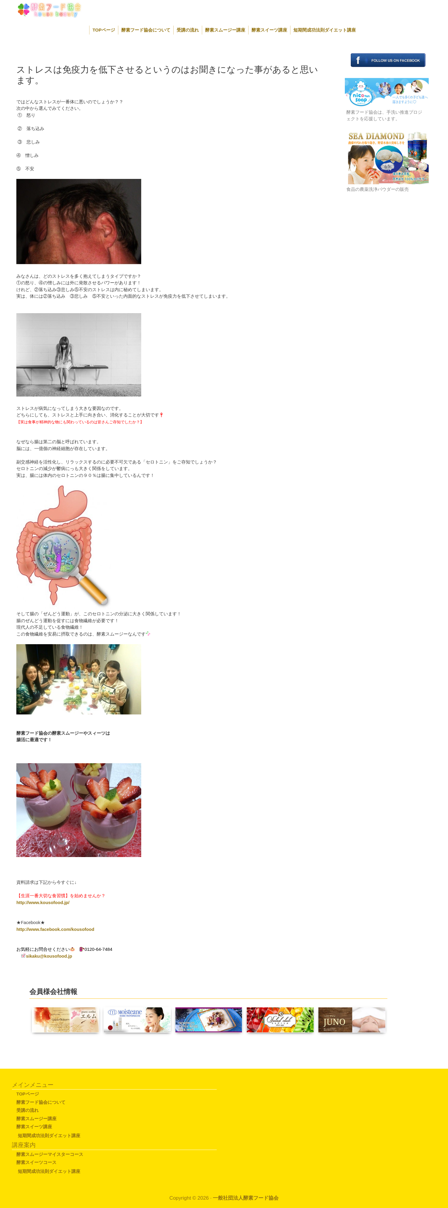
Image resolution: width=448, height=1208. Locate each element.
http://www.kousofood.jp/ (43, 902)
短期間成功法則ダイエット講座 (324, 29)
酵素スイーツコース (36, 1162)
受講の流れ (188, 29)
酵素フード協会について (145, 29)
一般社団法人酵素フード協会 (246, 1198)
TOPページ (103, 29)
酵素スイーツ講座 (269, 29)
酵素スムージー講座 (225, 29)
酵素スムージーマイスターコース (49, 1154)
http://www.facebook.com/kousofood (55, 929)
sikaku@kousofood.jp (49, 956)
